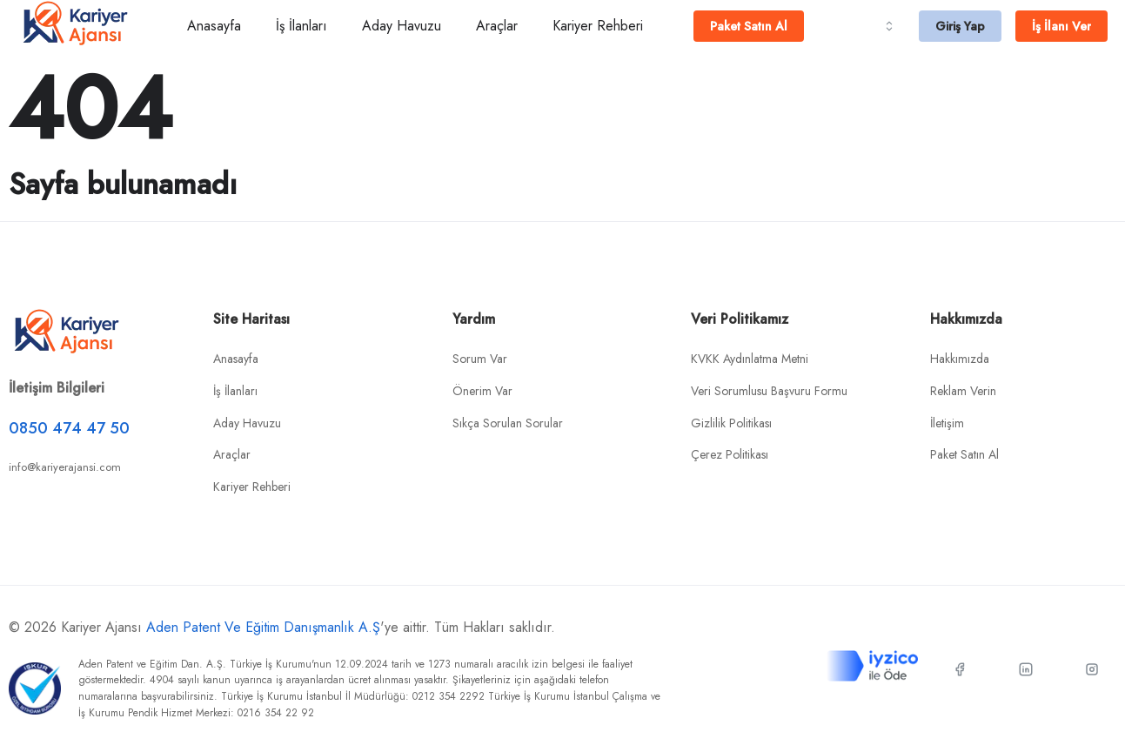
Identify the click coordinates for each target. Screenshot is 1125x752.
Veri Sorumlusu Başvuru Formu (769, 391)
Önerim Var (482, 391)
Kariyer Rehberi (597, 26)
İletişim (947, 423)
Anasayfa (214, 26)
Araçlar (497, 26)
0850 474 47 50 (69, 428)
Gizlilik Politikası (731, 423)
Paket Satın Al (964, 454)
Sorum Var (479, 358)
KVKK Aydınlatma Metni (749, 358)
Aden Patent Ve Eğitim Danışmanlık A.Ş (263, 627)
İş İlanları (301, 26)
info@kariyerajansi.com (65, 467)
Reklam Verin (963, 391)
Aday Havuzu (401, 26)
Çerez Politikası (729, 454)
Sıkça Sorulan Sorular (507, 423)
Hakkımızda (959, 358)
